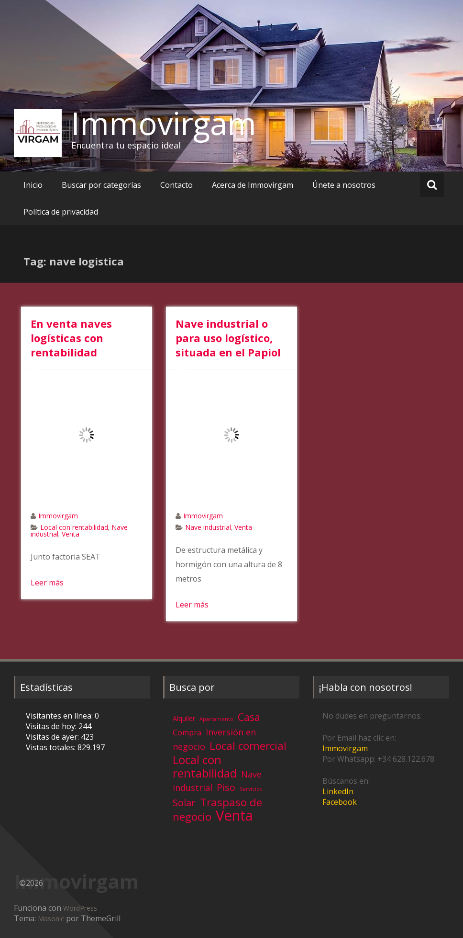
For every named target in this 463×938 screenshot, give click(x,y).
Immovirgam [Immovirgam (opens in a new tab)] (345, 748)
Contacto (176, 185)
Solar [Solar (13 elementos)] (184, 802)
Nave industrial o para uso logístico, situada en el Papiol (228, 337)
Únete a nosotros (343, 185)
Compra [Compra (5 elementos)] (187, 732)
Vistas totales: (51, 747)
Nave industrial (208, 527)
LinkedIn (337, 791)
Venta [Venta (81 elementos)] (234, 815)
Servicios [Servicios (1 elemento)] (251, 789)
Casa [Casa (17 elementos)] (249, 717)
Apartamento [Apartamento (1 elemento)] (216, 719)
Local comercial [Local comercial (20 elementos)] (248, 745)
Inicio (33, 185)
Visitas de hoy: (52, 726)
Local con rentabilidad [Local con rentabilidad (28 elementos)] (205, 766)
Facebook (339, 802)
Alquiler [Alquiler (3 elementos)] (184, 718)
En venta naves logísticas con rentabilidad (71, 337)
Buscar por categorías (101, 185)
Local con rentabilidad (74, 527)
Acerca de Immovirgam (252, 185)
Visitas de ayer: (53, 737)
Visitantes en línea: (60, 715)
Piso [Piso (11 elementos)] (226, 787)
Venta (70, 533)
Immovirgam (163, 123)
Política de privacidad (60, 211)
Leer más (47, 582)
